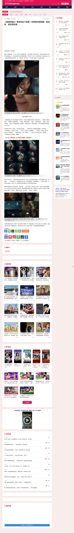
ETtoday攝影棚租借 (64, 176)
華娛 (50, 7)
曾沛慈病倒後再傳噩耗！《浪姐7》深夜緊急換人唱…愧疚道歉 (17, 450)
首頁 (6, 7)
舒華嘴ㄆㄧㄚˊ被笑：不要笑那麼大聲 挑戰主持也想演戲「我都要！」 (11, 382)
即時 (15, 7)
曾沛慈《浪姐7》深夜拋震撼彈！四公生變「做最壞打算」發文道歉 (18, 439)
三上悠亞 (16, 14)
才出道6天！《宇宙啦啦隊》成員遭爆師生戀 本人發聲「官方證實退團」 (64, 51)
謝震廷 (11, 14)
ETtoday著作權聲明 (24, 240)
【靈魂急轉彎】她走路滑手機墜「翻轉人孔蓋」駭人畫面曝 (27, 410)
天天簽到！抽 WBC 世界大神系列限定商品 (64, 124)
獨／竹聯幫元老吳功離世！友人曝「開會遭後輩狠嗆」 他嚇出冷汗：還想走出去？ (11, 298)
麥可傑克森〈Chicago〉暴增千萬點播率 (64, 59)
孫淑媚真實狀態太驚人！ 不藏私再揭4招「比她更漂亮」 (16, 444)
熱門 (24, 7)
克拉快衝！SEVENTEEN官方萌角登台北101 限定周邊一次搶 (17, 466)
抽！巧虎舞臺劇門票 (64, 132)
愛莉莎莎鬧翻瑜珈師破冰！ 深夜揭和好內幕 (64, 36)
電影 (59, 7)
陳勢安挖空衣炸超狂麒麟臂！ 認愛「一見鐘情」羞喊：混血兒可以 (18, 477)
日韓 (41, 7)
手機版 (13, 0)
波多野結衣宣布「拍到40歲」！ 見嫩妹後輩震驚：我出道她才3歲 (43, 335)
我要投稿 (57, 188)
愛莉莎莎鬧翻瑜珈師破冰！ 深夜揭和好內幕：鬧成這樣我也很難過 (43, 280)
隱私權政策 (58, 191)
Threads (62, 3)
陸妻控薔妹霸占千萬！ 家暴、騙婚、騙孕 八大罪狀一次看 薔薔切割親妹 (42, 382)
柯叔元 (45, 14)
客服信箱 (64, 189)
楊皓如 (26, 14)
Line (64, 3)
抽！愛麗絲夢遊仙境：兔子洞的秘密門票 (65, 115)
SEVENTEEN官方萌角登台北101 (16, 11)
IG (68, 3)
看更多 (28, 402)
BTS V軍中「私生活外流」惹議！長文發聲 (64, 81)
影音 (33, 7)
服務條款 (68, 189)
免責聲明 (66, 191)
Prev (6, 358)
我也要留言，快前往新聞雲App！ (27, 525)
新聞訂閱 (31, 0)
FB (66, 3)
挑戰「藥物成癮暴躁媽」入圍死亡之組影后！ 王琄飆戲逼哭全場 (17, 482)
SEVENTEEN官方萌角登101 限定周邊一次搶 (64, 88)
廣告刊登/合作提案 (59, 189)
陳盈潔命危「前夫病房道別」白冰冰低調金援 (64, 22)
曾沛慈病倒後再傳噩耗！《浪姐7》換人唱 (64, 29)
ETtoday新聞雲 (8, 0)
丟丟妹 (21, 14)
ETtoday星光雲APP (20, 0)
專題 (67, 7)
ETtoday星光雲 (12, 4)
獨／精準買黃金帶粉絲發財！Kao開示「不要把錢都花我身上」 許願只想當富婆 (20, 487)
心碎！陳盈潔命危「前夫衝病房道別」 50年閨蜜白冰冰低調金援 (11, 280)
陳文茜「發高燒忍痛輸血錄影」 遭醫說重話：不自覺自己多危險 (17, 471)
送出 (59, 3)
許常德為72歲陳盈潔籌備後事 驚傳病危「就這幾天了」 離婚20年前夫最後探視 (26, 382)
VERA (40, 14)
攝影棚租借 (27, 0)
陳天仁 (30, 14)
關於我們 (64, 188)
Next (48, 358)
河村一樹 (35, 14)
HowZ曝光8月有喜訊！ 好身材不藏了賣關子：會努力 (15, 455)
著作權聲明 (62, 191)
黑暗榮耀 (7, 251)
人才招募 (60, 188)
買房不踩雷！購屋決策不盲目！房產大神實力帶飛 (65, 166)
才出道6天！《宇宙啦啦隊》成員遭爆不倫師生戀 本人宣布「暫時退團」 (27, 298)
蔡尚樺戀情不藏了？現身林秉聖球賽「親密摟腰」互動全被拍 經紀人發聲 (27, 317)
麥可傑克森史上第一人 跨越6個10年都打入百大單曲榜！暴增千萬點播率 (43, 298)
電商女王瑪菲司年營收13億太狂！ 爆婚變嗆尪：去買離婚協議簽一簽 (11, 317)
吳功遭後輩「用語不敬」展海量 (64, 44)
